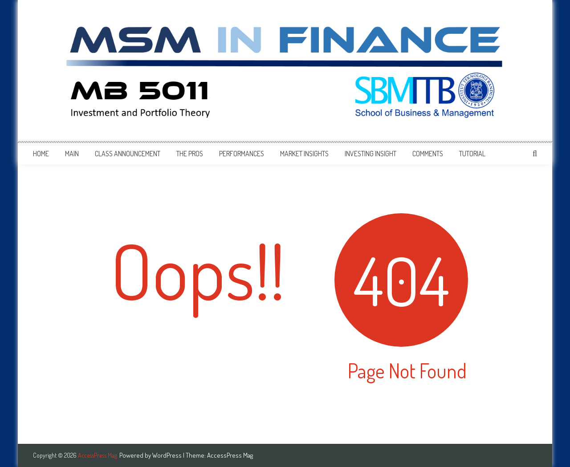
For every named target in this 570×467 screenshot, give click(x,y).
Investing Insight (370, 153)
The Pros (189, 153)
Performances (241, 153)
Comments (427, 153)
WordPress (167, 455)
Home (41, 153)
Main (72, 153)
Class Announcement (127, 153)
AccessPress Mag (230, 455)
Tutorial (472, 153)
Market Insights (304, 153)
